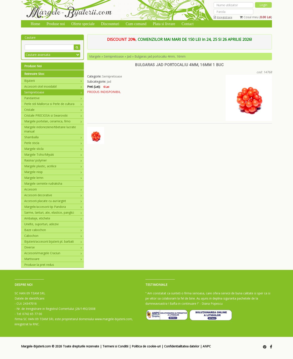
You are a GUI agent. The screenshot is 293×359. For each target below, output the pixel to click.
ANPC (207, 346)
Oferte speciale (83, 24)
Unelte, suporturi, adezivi (41, 224)
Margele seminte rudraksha (43, 183)
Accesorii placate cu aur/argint (53, 201)
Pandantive (53, 98)
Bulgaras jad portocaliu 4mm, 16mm (160, 56)
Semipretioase (53, 92)
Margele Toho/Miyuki (53, 154)
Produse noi (56, 24)
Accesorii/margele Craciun (53, 253)
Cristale (53, 110)
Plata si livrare (164, 24)
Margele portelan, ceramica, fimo (53, 121)
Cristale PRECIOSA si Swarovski (53, 115)
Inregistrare (223, 17)
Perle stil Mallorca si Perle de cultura (53, 104)
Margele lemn (53, 178)
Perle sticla (53, 143)
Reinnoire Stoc (34, 74)
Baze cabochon (53, 230)
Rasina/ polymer (53, 160)
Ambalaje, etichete (53, 218)
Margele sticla (53, 149)
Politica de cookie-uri (146, 346)
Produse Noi (33, 66)
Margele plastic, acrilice (53, 166)
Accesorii (53, 189)
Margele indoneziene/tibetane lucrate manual (50, 129)
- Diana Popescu (211, 303)
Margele (95, 56)
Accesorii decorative (53, 195)
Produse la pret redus (39, 265)
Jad (129, 56)
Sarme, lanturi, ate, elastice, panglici (53, 212)
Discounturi (110, 24)
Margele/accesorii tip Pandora (53, 207)
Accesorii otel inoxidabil (53, 86)
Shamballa (53, 137)
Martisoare (53, 259)
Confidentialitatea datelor (181, 346)
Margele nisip (53, 172)
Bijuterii (53, 81)
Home (35, 24)
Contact (187, 24)
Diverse (53, 247)
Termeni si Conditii (115, 346)
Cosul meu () (256, 17)
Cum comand (136, 24)
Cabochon (53, 236)
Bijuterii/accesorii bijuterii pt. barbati (53, 241)
